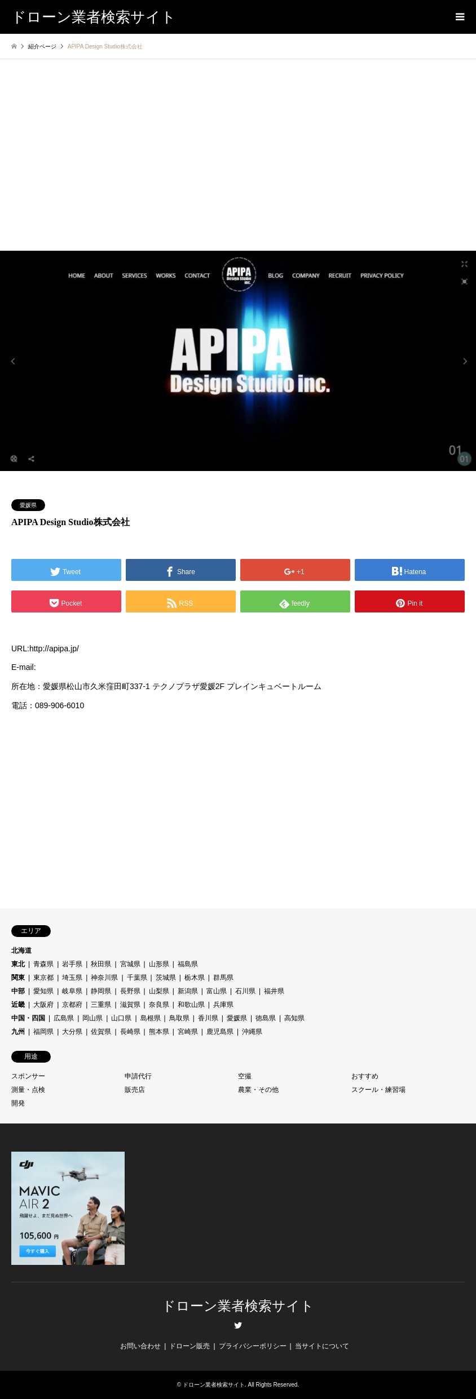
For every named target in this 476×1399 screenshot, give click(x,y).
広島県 (64, 1018)
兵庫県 (223, 1005)
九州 (18, 1032)
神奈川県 (104, 977)
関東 (18, 977)
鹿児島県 (219, 1032)
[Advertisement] (238, 166)
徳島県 (265, 1018)
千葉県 (137, 977)
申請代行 (138, 1076)
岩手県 (72, 964)
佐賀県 (101, 1032)
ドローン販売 (189, 1346)
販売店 (135, 1090)
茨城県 (166, 977)
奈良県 (159, 1005)
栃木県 (194, 977)
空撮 (245, 1076)
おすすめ (364, 1076)
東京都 (43, 977)
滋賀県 (130, 1005)
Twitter (238, 1325)
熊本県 (159, 1032)
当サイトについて (322, 1346)
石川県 (245, 991)
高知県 (294, 1018)
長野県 (130, 991)
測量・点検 (28, 1090)
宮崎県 (188, 1032)
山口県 (121, 1018)
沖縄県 (252, 1032)
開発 (18, 1103)
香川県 (208, 1018)
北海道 (21, 950)
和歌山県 (191, 1005)
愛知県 (43, 991)
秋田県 (101, 964)
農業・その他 (258, 1090)
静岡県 (101, 991)
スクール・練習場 (378, 1090)
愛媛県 (28, 505)
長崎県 (130, 1032)
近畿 (18, 1005)
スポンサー (28, 1076)
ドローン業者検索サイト (238, 1306)
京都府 (72, 1005)
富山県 (216, 991)
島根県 (150, 1018)
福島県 (188, 964)
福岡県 (43, 1032)
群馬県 (223, 977)
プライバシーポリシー (253, 1346)
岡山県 (92, 1018)
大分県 (72, 1032)
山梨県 (159, 991)
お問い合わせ (140, 1346)
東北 (18, 964)
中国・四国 (28, 1018)
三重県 (101, 1005)
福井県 (274, 991)
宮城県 (130, 964)
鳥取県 (179, 1018)
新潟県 (188, 991)
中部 (18, 991)
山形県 (159, 964)
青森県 (43, 964)
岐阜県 (72, 991)
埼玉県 (72, 977)
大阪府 (43, 1005)
